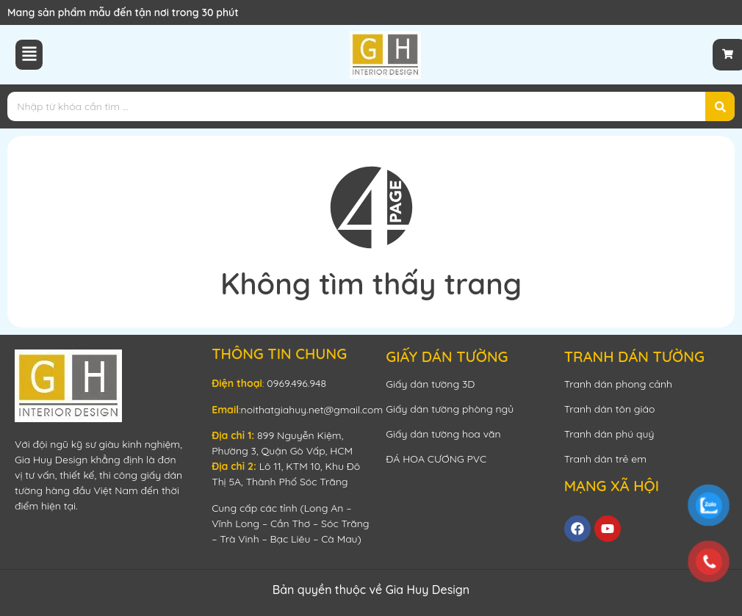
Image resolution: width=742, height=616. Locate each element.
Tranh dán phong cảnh (618, 384)
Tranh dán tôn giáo (609, 409)
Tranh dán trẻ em (605, 458)
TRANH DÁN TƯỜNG (634, 356)
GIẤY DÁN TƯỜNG (447, 356)
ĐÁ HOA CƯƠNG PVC (436, 458)
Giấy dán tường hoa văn (443, 434)
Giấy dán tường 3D (430, 384)
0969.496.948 (296, 383)
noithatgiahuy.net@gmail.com (312, 409)
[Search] (720, 106)
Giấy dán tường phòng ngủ (450, 409)
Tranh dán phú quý (609, 434)
